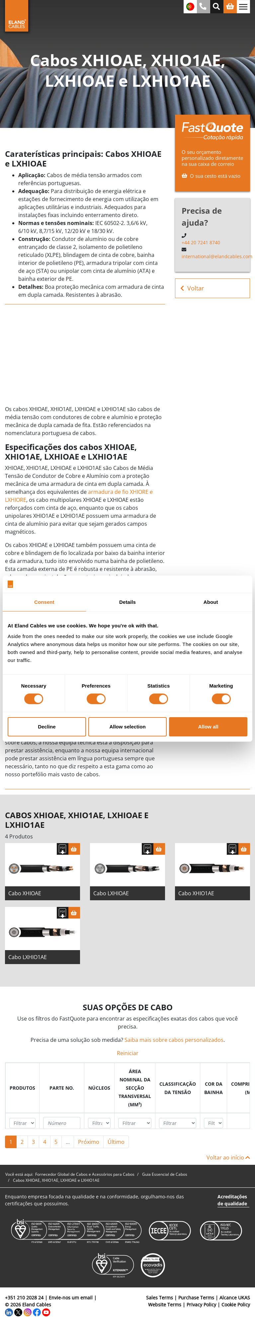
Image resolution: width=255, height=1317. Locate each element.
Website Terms (164, 1304)
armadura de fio (108, 491)
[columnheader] (23, 1088)
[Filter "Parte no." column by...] (61, 1123)
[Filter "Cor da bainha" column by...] (213, 1123)
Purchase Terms (196, 1297)
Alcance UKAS (234, 1297)
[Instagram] (28, 1311)
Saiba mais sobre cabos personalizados (174, 1039)
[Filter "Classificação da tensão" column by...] (177, 1123)
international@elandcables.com (217, 256)
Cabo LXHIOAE (111, 893)
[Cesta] (74, 849)
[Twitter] (18, 1311)
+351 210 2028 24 (24, 1297)
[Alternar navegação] (243, 6)
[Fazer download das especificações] (62, 849)
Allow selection (127, 726)
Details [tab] (127, 602)
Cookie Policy (235, 1304)
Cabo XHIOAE (24, 893)
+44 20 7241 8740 (201, 242)
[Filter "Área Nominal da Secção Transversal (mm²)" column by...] (134, 1123)
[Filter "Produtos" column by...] (22, 1123)
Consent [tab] (44, 602)
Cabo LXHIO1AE (27, 957)
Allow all (208, 726)
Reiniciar (127, 1053)
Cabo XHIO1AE (196, 893)
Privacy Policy (201, 1304)
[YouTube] (46, 1311)
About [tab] (211, 602)
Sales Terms (159, 1297)
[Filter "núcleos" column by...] (99, 1123)
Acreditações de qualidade (232, 1200)
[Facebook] (37, 1311)
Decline (46, 726)
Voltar (192, 288)
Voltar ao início (228, 1157)
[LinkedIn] (9, 1311)
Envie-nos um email (71, 1297)
